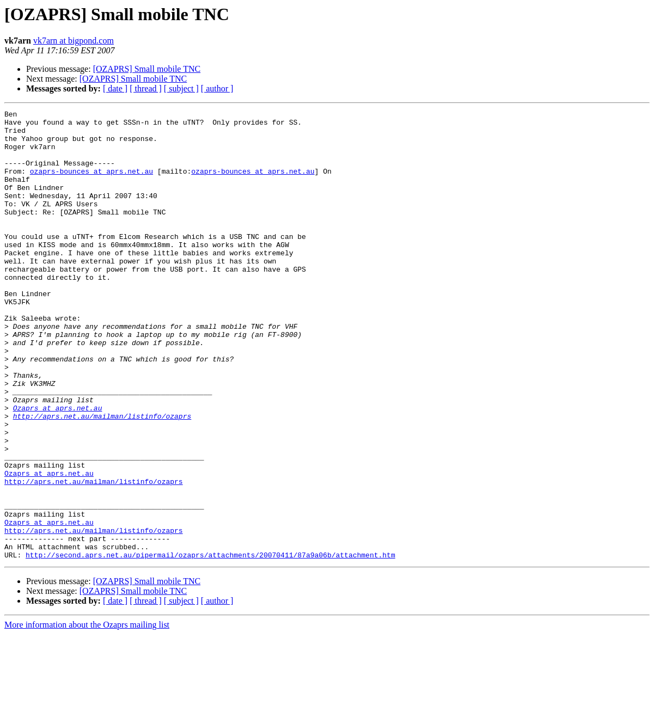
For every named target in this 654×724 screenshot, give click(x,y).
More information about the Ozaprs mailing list (86, 714)
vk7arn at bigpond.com (73, 40)
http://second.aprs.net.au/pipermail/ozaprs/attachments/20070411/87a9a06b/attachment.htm (210, 644)
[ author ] (217, 88)
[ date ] (115, 88)
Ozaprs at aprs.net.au (57, 468)
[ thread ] (146, 88)
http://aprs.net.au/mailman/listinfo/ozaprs (102, 478)
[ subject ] (181, 88)
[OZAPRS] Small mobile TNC (147, 68)
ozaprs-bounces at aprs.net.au (91, 184)
